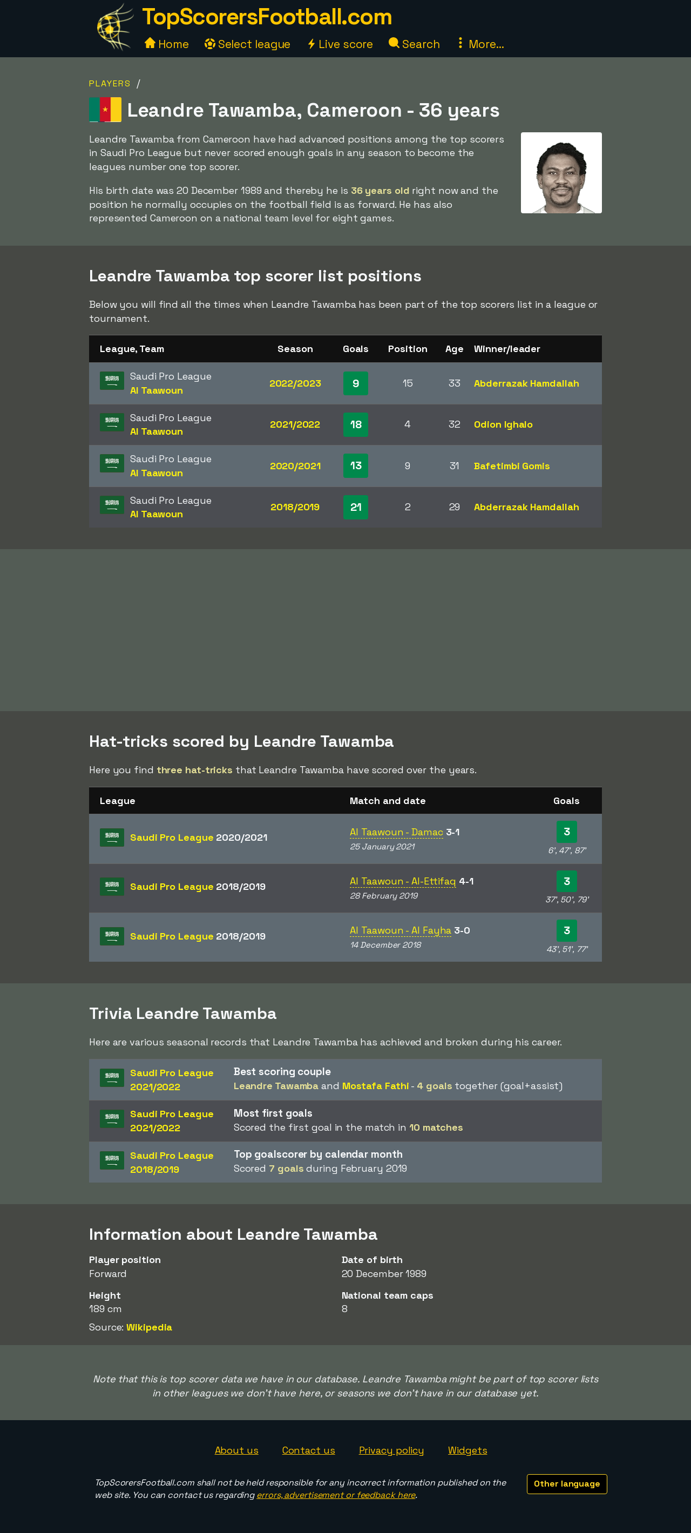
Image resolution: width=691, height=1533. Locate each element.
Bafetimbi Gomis (512, 466)
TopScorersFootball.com (266, 16)
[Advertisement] (345, 630)
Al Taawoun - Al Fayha (400, 930)
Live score (339, 44)
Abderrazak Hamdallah (526, 383)
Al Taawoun (156, 390)
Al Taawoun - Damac (396, 832)
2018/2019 (295, 507)
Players (110, 83)
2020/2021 (295, 466)
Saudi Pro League (198, 837)
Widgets (467, 1450)
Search (414, 44)
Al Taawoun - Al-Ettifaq (403, 881)
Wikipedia (149, 1327)
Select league (248, 44)
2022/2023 (295, 383)
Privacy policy (392, 1450)
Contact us (308, 1450)
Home (167, 44)
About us (237, 1450)
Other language (567, 1483)
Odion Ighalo (503, 424)
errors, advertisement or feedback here (335, 1495)
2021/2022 (295, 424)
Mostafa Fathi (375, 1085)
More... (479, 44)
